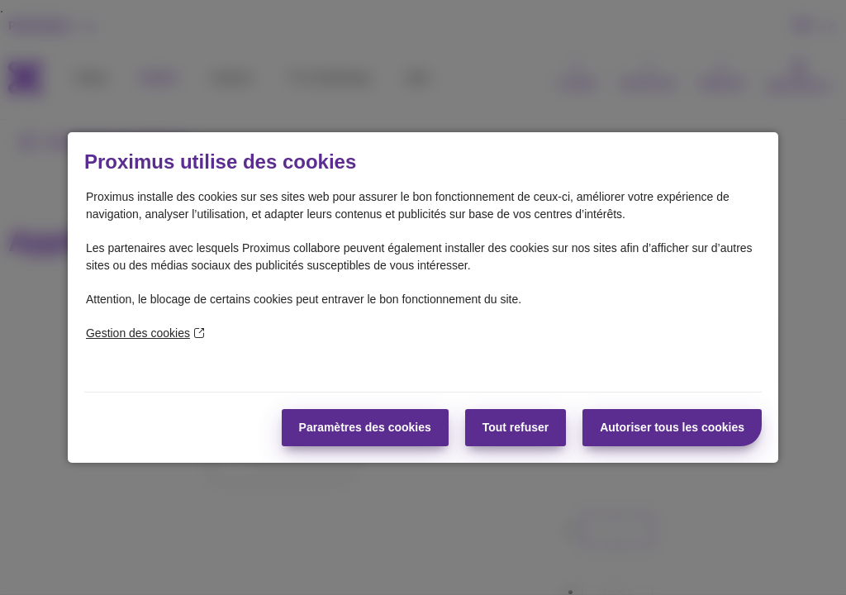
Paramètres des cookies (365, 427)
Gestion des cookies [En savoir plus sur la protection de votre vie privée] (145, 333)
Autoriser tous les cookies (672, 427)
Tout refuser (515, 427)
